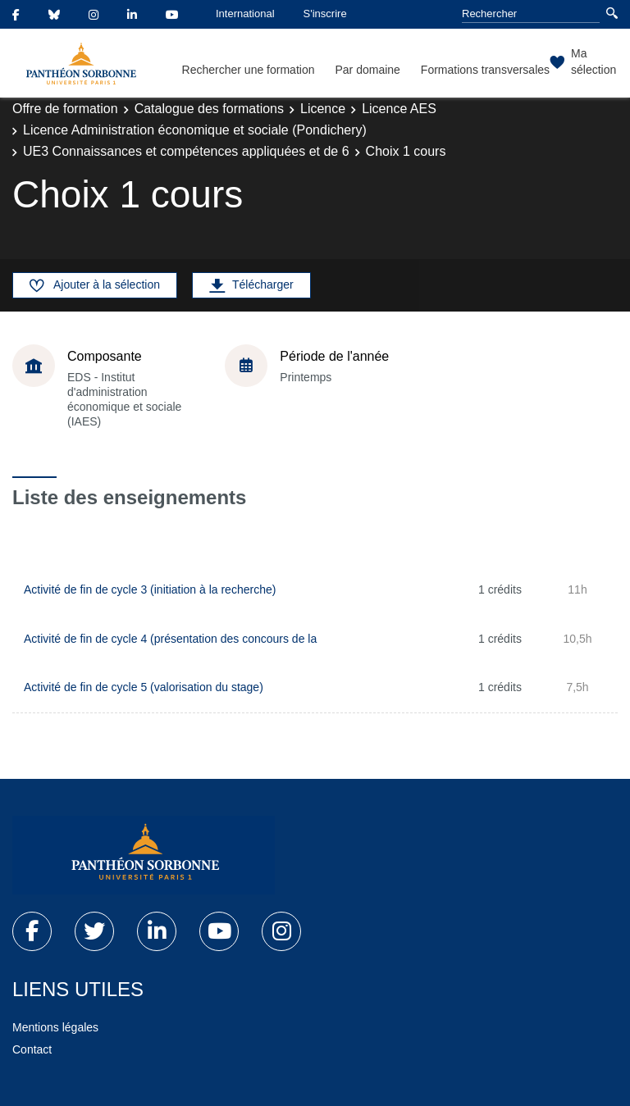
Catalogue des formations (209, 109)
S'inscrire (325, 13)
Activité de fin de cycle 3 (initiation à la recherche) (150, 589)
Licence (322, 109)
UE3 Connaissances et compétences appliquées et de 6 (186, 151)
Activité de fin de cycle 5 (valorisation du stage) (143, 687)
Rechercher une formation (248, 69)
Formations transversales (485, 69)
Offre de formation (65, 109)
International (245, 13)
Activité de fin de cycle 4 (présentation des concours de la (170, 638)
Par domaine (367, 69)
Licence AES (399, 109)
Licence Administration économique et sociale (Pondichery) (195, 130)
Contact (32, 1049)
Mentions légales (55, 1027)
